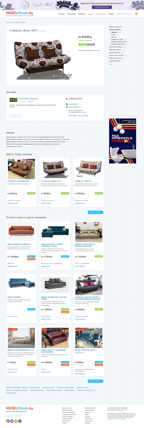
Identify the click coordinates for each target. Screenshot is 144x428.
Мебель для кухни (115, 27)
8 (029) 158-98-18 (80, 266)
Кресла (113, 37)
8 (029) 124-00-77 (46, 266)
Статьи (64, 423)
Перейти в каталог (95, 212)
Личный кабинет (89, 410)
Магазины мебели (67, 410)
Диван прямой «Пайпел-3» (19, 244)
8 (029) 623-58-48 (74, 99)
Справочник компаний (68, 414)
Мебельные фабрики (68, 412)
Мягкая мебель (16, 22)
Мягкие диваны (69, 390)
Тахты (113, 34)
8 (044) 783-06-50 (80, 374)
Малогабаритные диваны (54, 390)
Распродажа (101, 14)
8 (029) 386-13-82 (12, 266)
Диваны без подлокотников (65, 387)
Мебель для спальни (116, 55)
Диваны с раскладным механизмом (17, 390)
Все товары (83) (15, 116)
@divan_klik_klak (83, 115)
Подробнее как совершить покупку (116, 418)
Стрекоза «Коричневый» (18, 181)
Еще (111, 64)
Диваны (24, 22)
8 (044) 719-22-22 (12, 372)
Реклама (87, 416)
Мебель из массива (116, 58)
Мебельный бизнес (124, 14)
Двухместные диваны (37, 390)
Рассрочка (88, 412)
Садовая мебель (114, 61)
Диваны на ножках (82, 387)
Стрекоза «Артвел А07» (51, 181)
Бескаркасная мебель (118, 44)
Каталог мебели (66, 408)
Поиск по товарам (67, 416)
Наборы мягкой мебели (119, 42)
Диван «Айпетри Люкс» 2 (86, 350)
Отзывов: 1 (30, 101)
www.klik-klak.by (73, 104)
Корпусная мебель (115, 47)
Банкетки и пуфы (117, 39)
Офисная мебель (115, 50)
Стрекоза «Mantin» (83, 181)
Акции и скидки (67, 418)
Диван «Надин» (14, 297)
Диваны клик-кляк (48, 387)
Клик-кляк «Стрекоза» (28, 99)
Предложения (89, 421)
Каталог (61, 14)
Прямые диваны (11, 393)
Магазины (71, 14)
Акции (90, 14)
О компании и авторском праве (115, 410)
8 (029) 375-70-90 (46, 319)
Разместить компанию (13, 416)
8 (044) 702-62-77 (46, 372)
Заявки (111, 14)
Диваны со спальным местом (86, 390)
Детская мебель (114, 52)
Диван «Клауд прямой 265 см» (20, 350)
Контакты (88, 423)
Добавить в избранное (85, 40)
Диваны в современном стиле (31, 387)
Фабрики (81, 14)
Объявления (88, 418)
